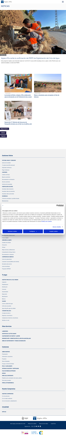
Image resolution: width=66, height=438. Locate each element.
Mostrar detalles (57, 226)
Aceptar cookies (54, 231)
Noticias (4, 411)
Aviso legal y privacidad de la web (17, 423)
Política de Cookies (46, 221)
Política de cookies (32, 423)
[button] (4, 129)
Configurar (33, 231)
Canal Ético (53, 423)
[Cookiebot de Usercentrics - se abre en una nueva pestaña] (57, 206)
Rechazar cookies (12, 231)
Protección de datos (43, 423)
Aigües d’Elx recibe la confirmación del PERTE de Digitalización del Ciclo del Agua (30, 58)
